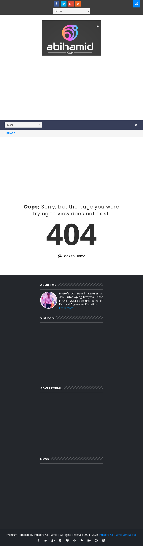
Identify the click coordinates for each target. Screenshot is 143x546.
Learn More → (68, 308)
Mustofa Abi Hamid (45, 534)
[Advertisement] (71, 88)
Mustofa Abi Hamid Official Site (117, 534)
